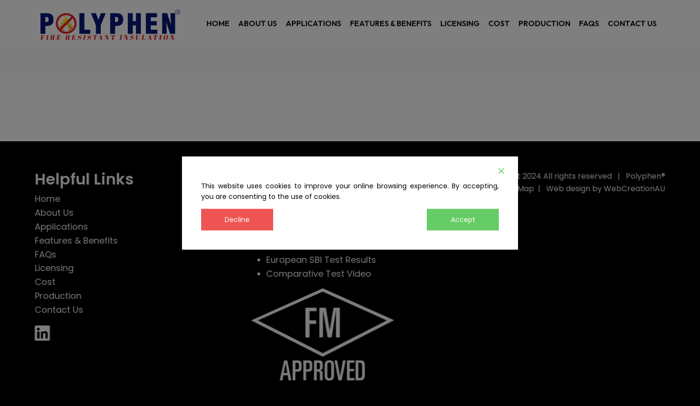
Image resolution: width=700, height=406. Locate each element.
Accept (463, 219)
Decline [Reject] (237, 219)
